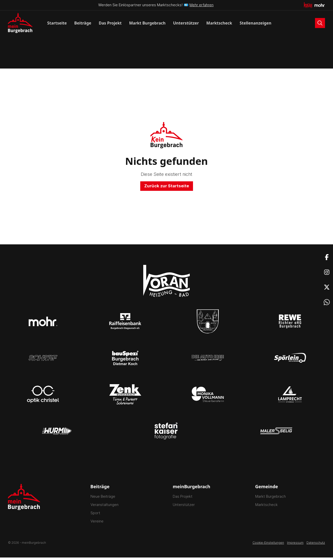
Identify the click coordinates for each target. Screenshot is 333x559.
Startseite (57, 23)
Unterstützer (186, 23)
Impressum (295, 544)
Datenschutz (315, 544)
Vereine (97, 522)
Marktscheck (219, 23)
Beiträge (82, 23)
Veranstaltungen (104, 506)
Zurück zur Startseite (166, 186)
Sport (95, 514)
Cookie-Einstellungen (268, 544)
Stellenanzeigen (255, 23)
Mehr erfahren (202, 5)
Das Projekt (110, 23)
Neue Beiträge (102, 497)
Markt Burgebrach (147, 23)
